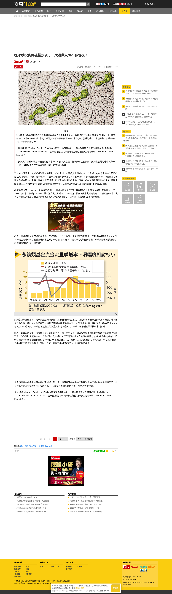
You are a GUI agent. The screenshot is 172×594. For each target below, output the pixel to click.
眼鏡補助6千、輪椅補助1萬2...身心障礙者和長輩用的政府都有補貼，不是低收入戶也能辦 (140, 138)
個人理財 (17, 574)
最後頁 (72, 439)
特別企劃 (29, 574)
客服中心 (80, 566)
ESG (26, 446)
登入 (153, 4)
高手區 (140, 202)
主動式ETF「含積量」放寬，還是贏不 (85, 497)
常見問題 (69, 569)
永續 (38, 446)
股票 (27, 569)
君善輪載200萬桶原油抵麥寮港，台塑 (31, 508)
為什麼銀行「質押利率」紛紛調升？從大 (32, 512)
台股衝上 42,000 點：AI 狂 (27, 497)
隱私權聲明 (79, 588)
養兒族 (152, 190)
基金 (22, 446)
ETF (27, 566)
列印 (116, 451)
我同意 (116, 588)
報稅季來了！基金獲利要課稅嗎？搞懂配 (86, 501)
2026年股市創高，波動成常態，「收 (84, 508)
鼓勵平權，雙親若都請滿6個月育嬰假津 (32, 504)
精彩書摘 (17, 576)
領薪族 (127, 190)
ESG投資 (32, 446)
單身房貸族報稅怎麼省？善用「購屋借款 (32, 501)
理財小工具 (55, 566)
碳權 (50, 446)
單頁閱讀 (88, 439)
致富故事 (17, 569)
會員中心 (69, 566)
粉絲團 (129, 4)
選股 (41, 566)
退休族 (127, 202)
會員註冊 (148, 4)
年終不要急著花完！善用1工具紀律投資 (86, 512)
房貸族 (140, 190)
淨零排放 (44, 446)
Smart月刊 (34, 62)
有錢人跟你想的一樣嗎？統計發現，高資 (86, 504)
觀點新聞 (17, 566)
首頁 (19, 11)
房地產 (16, 571)
